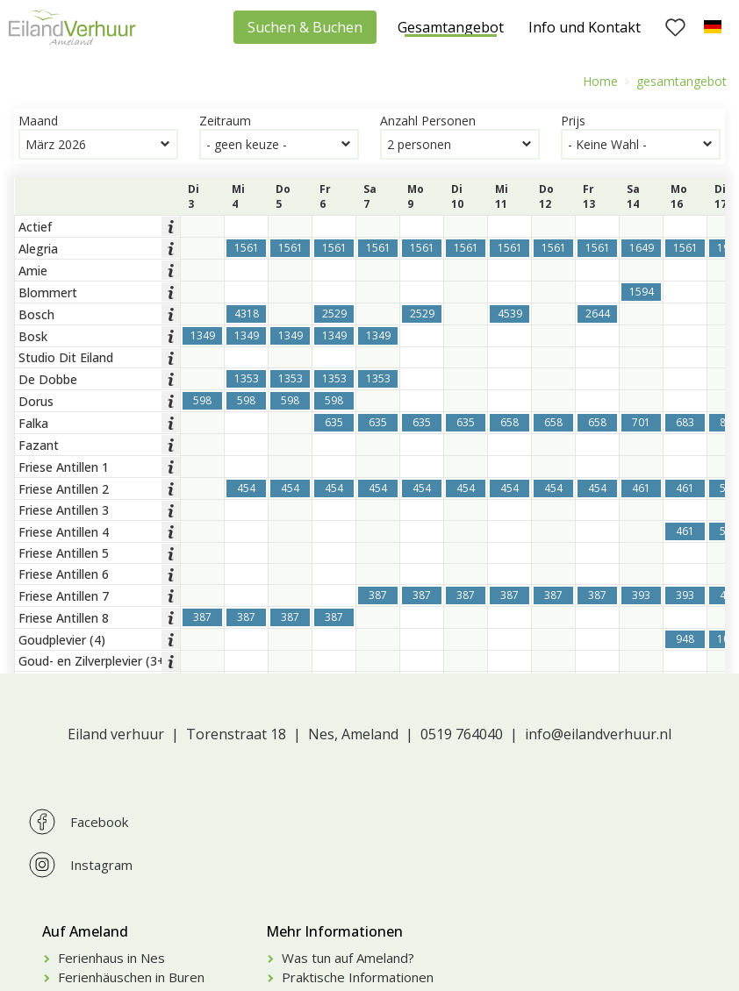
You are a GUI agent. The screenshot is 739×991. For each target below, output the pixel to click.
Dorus (36, 401)
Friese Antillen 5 (63, 553)
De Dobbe (47, 379)
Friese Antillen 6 (63, 574)
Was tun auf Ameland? (348, 957)
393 (641, 595)
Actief (35, 226)
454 (246, 488)
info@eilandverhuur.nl (598, 734)
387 (378, 595)
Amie (32, 270)
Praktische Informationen (358, 977)
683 (685, 422)
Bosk (32, 336)
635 (334, 422)
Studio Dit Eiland (65, 357)
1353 (246, 378)
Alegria (38, 248)
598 (202, 400)
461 (641, 488)
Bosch (36, 314)
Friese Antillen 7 (63, 596)
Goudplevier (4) (61, 639)
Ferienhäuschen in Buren (131, 977)
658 (509, 422)
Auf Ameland (85, 931)
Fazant (38, 445)
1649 (641, 247)
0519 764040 (461, 734)
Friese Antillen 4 (63, 532)
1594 (641, 291)
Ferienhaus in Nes (111, 957)
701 (641, 422)
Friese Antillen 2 (63, 489)
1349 (202, 335)
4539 (510, 313)
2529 (334, 313)
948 (685, 638)
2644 (597, 313)
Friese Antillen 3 (63, 510)
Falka (33, 423)
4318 (246, 313)
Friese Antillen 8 (63, 618)
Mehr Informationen (334, 931)
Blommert (47, 292)
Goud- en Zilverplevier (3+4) (97, 660)
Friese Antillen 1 (63, 467)
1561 (246, 247)
